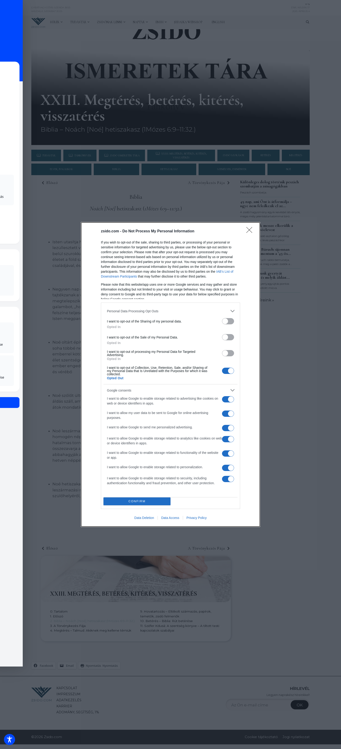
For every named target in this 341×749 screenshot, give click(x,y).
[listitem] (170, 311)
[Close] (250, 231)
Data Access (170, 518)
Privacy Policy (197, 518)
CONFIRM (137, 501)
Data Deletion (144, 518)
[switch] (228, 321)
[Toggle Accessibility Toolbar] (9, 739)
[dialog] (170, 374)
